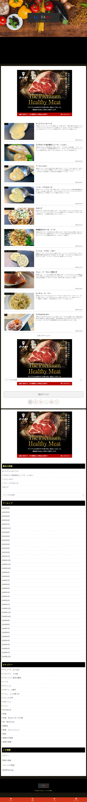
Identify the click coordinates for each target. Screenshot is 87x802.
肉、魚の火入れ (9, 727)
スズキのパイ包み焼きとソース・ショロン (17, 480)
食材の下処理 (8, 743)
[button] (83, 500)
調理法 (5, 731)
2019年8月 (6, 629)
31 (51, 407)
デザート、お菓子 (9, 694)
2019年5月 (6, 641)
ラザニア (5, 492)
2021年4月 (6, 549)
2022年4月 (6, 525)
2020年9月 (6, 577)
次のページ (43, 399)
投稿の (6, 765)
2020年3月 (6, 601)
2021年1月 (6, 561)
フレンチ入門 (8, 703)
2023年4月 (6, 513)
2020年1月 (6, 609)
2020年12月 (6, 565)
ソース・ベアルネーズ (10, 488)
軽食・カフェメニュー (11, 735)
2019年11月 (6, 617)
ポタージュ (7, 706)
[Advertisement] (43, 51)
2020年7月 (6, 585)
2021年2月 (6, 557)
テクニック (7, 691)
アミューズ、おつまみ (11, 674)
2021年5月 (6, 545)
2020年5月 (6, 593)
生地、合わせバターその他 (13, 723)
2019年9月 (6, 625)
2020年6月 (6, 589)
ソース (5, 686)
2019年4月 (6, 645)
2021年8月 (6, 537)
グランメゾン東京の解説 (12, 682)
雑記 (4, 739)
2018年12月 (6, 661)
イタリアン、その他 (10, 678)
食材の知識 (7, 747)
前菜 (4, 719)
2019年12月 (6, 613)
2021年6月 (6, 541)
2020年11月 (6, 569)
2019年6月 (6, 637)
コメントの (8, 770)
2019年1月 (6, 657)
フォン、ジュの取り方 (11, 699)
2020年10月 (6, 573)
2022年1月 (6, 529)
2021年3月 (6, 553)
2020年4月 (6, 597)
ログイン (5, 760)
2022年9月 (6, 517)
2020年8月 (6, 581)
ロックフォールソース (10, 476)
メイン (5, 711)
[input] (43, 500)
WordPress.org (7, 775)
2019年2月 (6, 653)
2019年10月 (6, 621)
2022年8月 (6, 521)
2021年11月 (6, 533)
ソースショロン (7, 484)
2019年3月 (6, 649)
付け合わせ (7, 715)
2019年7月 (6, 633)
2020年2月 (6, 605)
